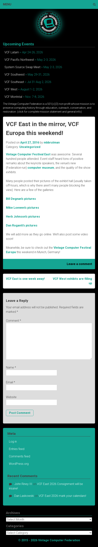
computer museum (41, 167)
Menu (7, 4)
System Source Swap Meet (22, 67)
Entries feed (16, 449)
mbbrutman (52, 142)
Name (11, 367)
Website (11, 397)
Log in (13, 441)
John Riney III (23, 484)
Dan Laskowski (24, 496)
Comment (13, 320)
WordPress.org (19, 464)
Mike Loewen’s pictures (22, 207)
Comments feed (19, 456)
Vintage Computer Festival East (28, 154)
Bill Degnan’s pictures (21, 199)
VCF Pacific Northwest (19, 59)
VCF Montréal (13, 97)
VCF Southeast (14, 82)
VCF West (10, 89)
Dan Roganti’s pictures (21, 225)
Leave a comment (79, 264)
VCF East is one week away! (25, 279)
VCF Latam (11, 52)
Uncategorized (29, 147)
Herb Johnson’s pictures (23, 216)
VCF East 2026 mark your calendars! (62, 496)
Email (10, 382)
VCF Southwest (14, 74)
